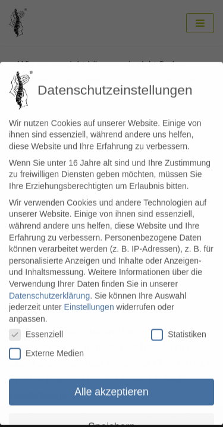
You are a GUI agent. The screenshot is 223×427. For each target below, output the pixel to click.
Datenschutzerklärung (49, 287)
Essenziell (36, 326)
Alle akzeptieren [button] (111, 383)
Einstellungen (89, 298)
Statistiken (178, 326)
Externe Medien (46, 344)
